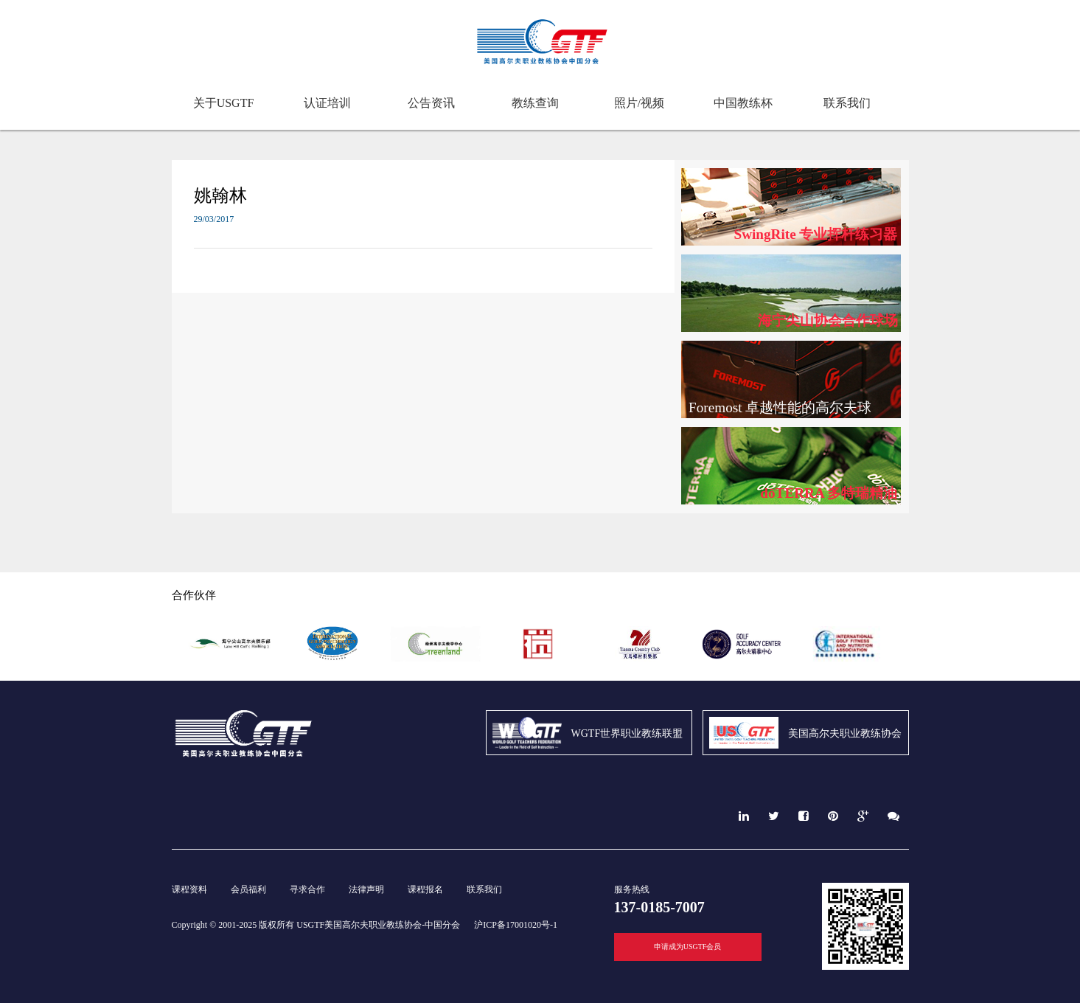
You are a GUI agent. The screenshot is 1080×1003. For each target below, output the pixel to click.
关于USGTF (223, 103)
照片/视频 (639, 103)
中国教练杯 (743, 103)
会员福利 (248, 889)
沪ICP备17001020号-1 (515, 925)
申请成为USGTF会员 (688, 947)
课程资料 (189, 889)
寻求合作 (307, 889)
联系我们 (847, 103)
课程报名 (425, 889)
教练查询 (535, 103)
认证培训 (327, 103)
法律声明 (366, 889)
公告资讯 (431, 103)
